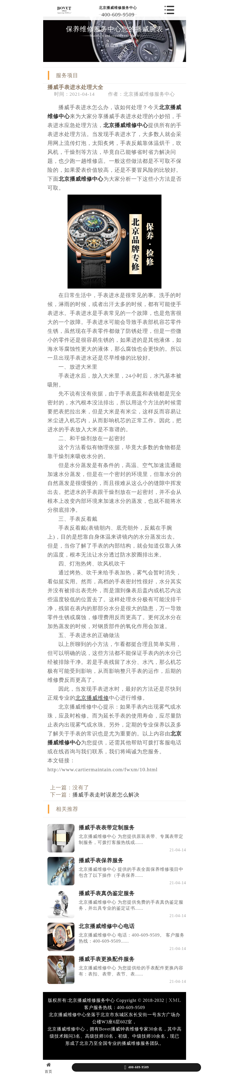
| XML (172, 1000)
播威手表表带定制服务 (107, 828)
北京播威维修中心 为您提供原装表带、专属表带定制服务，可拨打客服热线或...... (131, 839)
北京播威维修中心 (125, 125)
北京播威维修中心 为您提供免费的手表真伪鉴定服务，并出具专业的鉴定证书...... (131, 905)
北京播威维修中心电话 (107, 926)
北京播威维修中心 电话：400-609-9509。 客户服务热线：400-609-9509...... (131, 938)
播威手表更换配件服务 (107, 959)
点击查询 (114, 44)
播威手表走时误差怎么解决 (106, 795)
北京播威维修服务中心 (118, 8)
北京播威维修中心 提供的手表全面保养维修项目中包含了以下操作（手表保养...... (131, 872)
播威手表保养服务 (101, 860)
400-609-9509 (117, 14)
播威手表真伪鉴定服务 (107, 893)
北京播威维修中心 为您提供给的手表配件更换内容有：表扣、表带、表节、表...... (131, 970)
